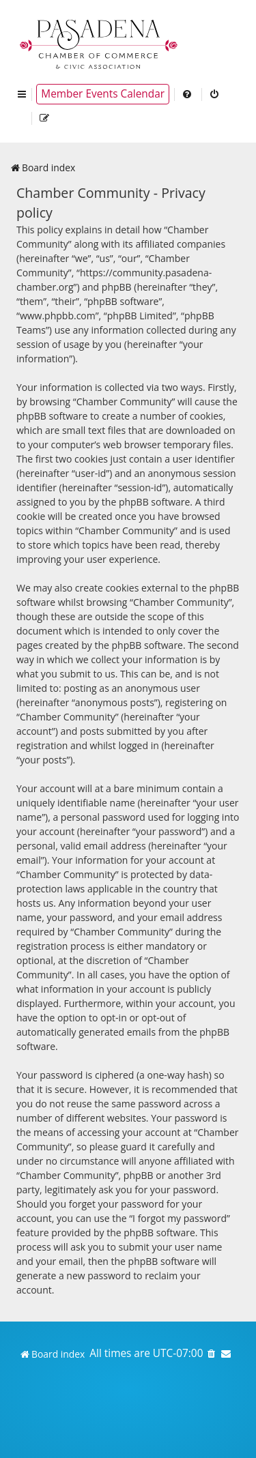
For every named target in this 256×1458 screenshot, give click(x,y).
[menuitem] (187, 94)
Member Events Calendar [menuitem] (103, 94)
